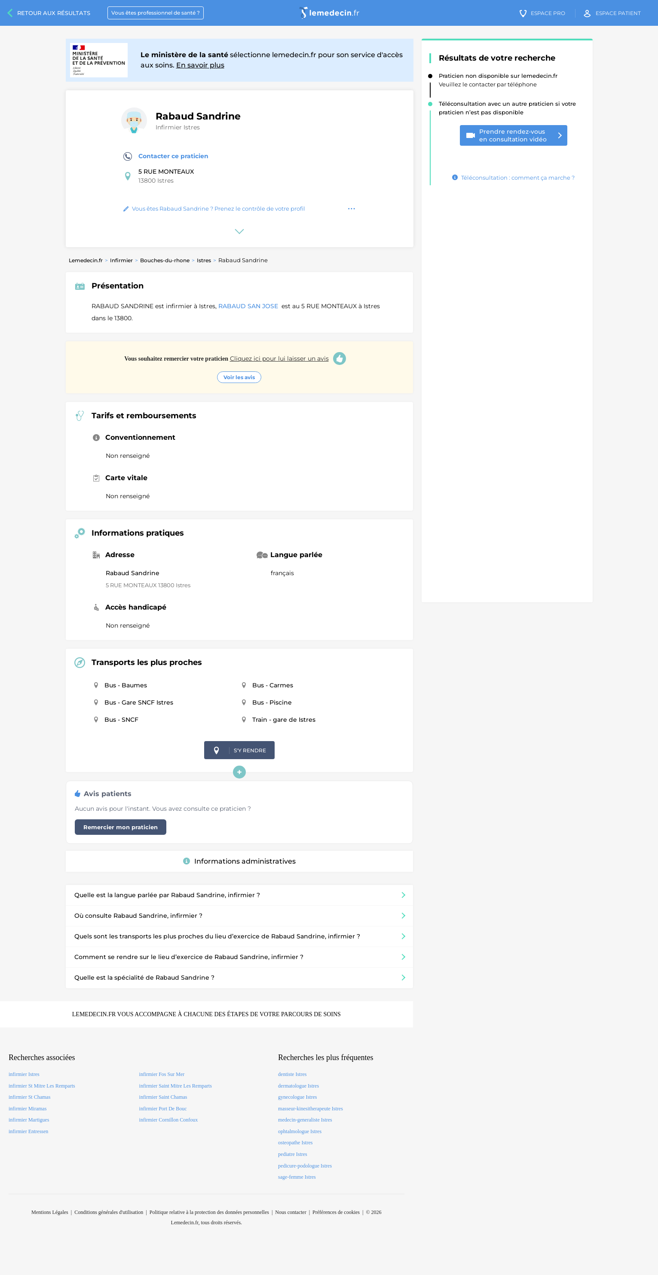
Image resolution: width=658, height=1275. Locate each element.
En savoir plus (200, 65)
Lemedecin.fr (86, 260)
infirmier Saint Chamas (163, 1097)
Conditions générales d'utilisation (108, 1212)
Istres (204, 260)
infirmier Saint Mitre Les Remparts (175, 1086)
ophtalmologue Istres (299, 1131)
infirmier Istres (24, 1074)
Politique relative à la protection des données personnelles (209, 1212)
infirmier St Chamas (29, 1097)
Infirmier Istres (178, 127)
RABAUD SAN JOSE (249, 306)
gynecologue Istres (297, 1097)
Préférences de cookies (336, 1212)
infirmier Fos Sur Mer (162, 1074)
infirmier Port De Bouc (163, 1109)
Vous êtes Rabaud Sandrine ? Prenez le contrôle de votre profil (214, 208)
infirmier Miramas (27, 1109)
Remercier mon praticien (120, 827)
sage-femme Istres (297, 1177)
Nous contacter (290, 1212)
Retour (53, 12)
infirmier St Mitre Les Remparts (42, 1086)
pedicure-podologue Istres (305, 1166)
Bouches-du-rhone (165, 260)
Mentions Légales (49, 1212)
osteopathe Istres (295, 1143)
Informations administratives (239, 861)
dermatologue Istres (298, 1086)
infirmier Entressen (28, 1131)
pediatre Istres (292, 1154)
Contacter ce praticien (165, 156)
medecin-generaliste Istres (305, 1120)
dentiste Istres (292, 1074)
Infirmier (121, 260)
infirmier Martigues (29, 1120)
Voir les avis (239, 377)
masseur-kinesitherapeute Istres (310, 1109)
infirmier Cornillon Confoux (168, 1120)
